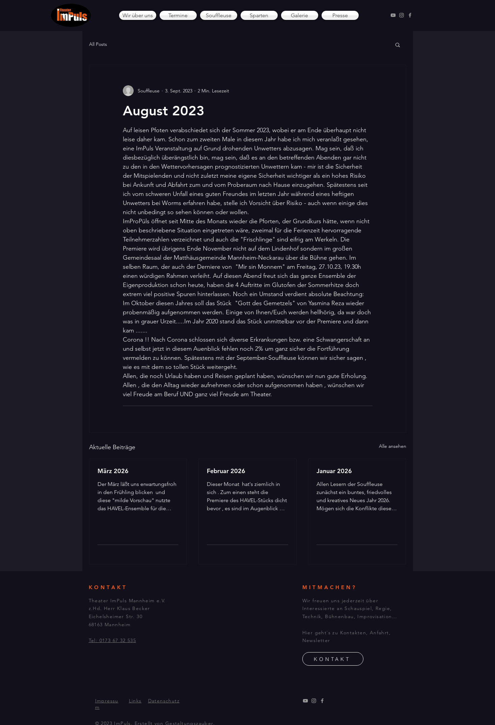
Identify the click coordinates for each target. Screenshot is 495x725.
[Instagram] (401, 15)
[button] (397, 44)
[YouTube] (393, 15)
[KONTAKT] (332, 659)
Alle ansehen (392, 446)
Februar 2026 (226, 471)
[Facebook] (410, 15)
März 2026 (113, 471)
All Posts (98, 44)
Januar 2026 (334, 471)
